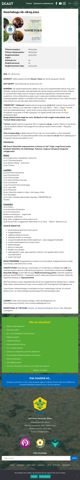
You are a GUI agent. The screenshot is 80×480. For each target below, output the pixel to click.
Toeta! (29, 3)
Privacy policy (45, 476)
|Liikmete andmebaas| (43, 3)
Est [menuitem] (70, 3)
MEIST (12, 465)
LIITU (49, 465)
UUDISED (21, 465)
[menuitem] (71, 3)
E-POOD (56, 465)
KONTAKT (66, 465)
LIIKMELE (41, 465)
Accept (34, 476)
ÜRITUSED (31, 465)
